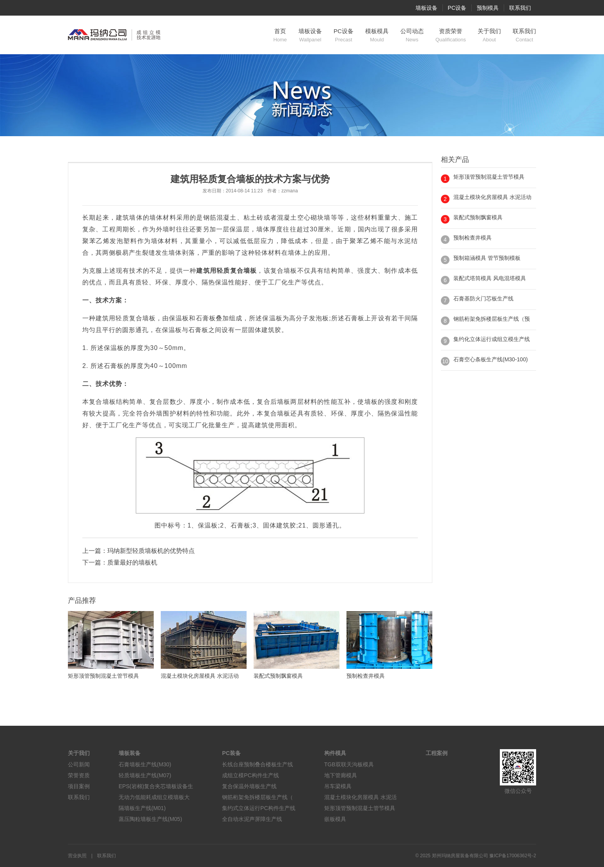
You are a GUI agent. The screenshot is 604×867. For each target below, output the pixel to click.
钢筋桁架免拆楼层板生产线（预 (491, 319)
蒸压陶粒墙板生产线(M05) (150, 819)
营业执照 (77, 855)
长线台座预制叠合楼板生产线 (257, 764)
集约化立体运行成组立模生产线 (491, 339)
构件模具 (335, 753)
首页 (280, 35)
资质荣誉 (450, 35)
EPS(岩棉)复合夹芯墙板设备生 (156, 786)
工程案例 (437, 753)
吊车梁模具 (338, 786)
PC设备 (457, 8)
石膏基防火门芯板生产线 (483, 298)
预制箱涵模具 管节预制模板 (487, 258)
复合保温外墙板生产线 (249, 786)
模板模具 (377, 35)
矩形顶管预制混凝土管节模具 (488, 177)
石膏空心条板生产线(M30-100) (490, 359)
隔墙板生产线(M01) (142, 808)
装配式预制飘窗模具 (478, 217)
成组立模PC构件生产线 (250, 775)
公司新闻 (79, 764)
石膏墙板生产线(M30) (145, 764)
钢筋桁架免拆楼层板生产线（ (257, 797)
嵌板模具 (335, 819)
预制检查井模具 (472, 238)
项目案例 (79, 786)
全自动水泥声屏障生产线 (252, 819)
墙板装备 (129, 753)
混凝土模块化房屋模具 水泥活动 (492, 197)
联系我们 (520, 8)
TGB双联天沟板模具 (349, 764)
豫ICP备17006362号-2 (512, 855)
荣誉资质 (79, 775)
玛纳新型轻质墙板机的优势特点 (151, 550)
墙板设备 (426, 8)
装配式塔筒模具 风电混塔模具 (489, 278)
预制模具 (488, 8)
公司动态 (412, 35)
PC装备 (231, 753)
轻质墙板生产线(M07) (145, 775)
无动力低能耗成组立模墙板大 (154, 797)
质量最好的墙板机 (132, 562)
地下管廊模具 (340, 775)
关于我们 (489, 35)
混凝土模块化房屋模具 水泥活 (360, 797)
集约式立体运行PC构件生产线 (258, 808)
